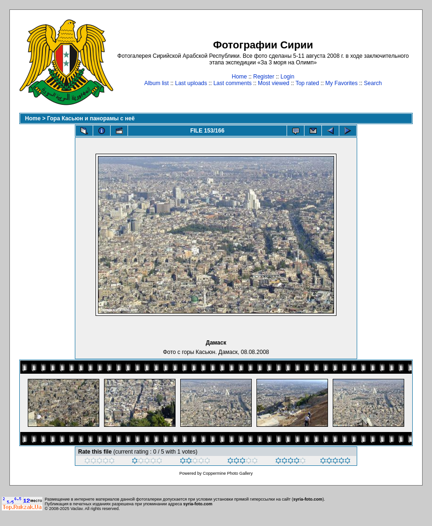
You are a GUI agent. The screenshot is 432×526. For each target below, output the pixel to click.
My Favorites (341, 83)
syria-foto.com (307, 499)
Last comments (232, 83)
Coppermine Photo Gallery (228, 473)
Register (263, 76)
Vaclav (77, 508)
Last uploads (191, 83)
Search (373, 83)
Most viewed (273, 83)
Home (239, 76)
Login (287, 76)
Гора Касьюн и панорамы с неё (91, 118)
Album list (156, 83)
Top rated (307, 83)
